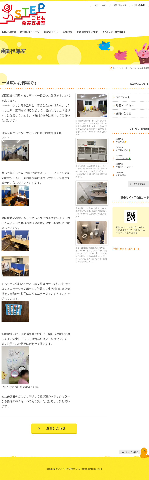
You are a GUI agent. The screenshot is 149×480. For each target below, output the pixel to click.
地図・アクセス (120, 5)
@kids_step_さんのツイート (126, 249)
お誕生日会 (121, 175)
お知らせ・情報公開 (114, 31)
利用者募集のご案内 (88, 31)
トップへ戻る (134, 453)
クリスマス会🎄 (123, 158)
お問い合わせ (139, 5)
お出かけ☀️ (121, 142)
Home (115, 68)
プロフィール (100, 5)
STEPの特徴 (9, 31)
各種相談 (67, 31)
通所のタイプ (51, 31)
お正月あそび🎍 (123, 150)
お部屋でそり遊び (124, 167)
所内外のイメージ (30, 31)
